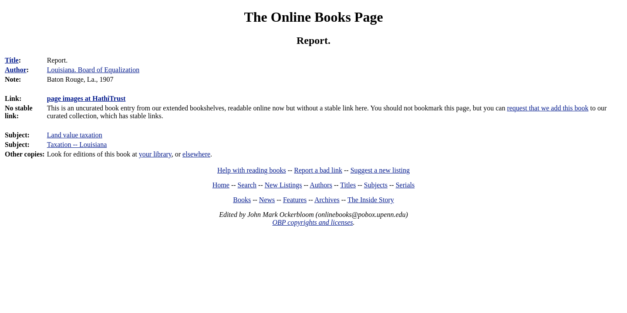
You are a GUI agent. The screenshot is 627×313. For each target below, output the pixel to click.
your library (155, 154)
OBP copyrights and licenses (312, 222)
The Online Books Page (313, 17)
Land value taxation (74, 135)
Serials (405, 185)
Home (220, 185)
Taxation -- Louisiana (77, 144)
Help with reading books (251, 170)
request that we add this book (547, 108)
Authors (321, 185)
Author (16, 69)
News (267, 199)
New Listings (283, 185)
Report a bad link (318, 170)
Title (12, 60)
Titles (348, 185)
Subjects (376, 185)
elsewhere (196, 154)
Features (295, 199)
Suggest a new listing (380, 170)
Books (242, 199)
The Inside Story (370, 199)
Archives (327, 199)
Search (247, 185)
